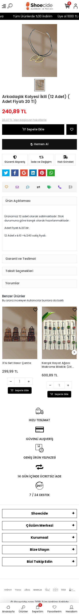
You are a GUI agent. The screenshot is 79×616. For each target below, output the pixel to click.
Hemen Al (39, 144)
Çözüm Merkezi (39, 525)
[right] (74, 352)
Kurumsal (39, 537)
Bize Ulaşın (39, 549)
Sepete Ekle (33, 129)
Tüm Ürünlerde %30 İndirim (29, 16)
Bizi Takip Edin (39, 561)
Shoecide (39, 513)
